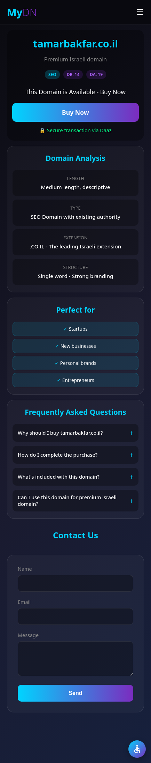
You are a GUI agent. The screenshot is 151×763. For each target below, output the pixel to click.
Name (25, 569)
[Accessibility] (137, 749)
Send (75, 693)
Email (24, 602)
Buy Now (75, 112)
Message (28, 635)
